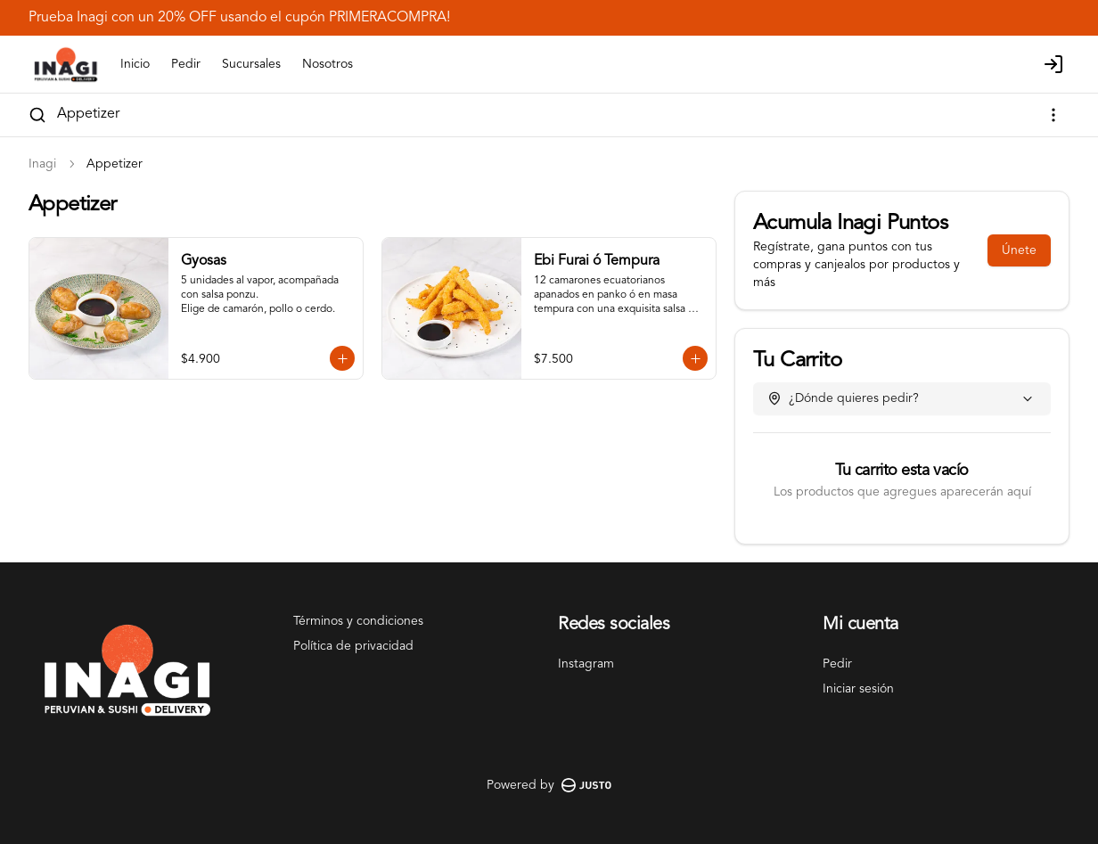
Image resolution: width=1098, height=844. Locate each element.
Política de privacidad (353, 646)
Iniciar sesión (858, 689)
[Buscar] (37, 115)
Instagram (586, 664)
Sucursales (251, 64)
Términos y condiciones (358, 621)
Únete (1019, 250)
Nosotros (327, 64)
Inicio (135, 64)
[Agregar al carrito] (342, 358)
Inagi (42, 164)
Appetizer (88, 114)
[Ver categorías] (1053, 115)
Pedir (186, 64)
